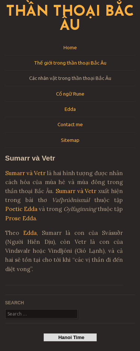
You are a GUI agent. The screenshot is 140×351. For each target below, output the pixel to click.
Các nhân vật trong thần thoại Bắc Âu (70, 78)
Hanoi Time (70, 337)
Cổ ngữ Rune (70, 94)
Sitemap (70, 140)
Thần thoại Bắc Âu (70, 19)
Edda (70, 109)
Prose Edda (20, 218)
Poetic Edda (21, 208)
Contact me (70, 124)
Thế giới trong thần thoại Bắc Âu (70, 63)
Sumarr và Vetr (25, 173)
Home (70, 47)
